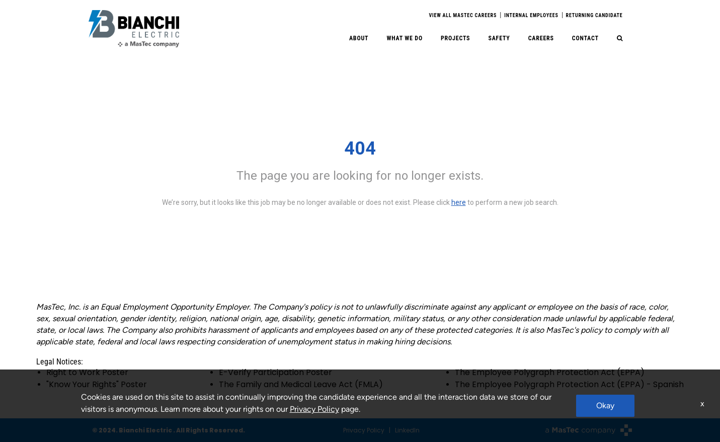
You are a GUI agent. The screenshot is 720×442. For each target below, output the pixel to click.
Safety (499, 38)
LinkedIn (407, 430)
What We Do (404, 38)
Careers (541, 38)
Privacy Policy (363, 430)
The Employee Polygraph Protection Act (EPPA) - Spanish (569, 384)
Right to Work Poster (87, 372)
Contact (585, 38)
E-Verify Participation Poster (275, 372)
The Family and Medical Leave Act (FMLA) (301, 384)
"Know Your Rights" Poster (96, 384)
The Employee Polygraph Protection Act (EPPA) (550, 372)
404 (360, 148)
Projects (455, 38)
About (359, 38)
